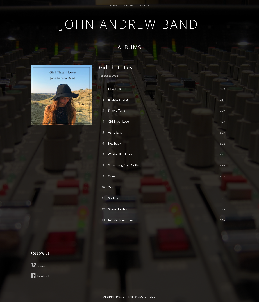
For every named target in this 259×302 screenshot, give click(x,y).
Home (113, 5)
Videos (145, 5)
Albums (128, 5)
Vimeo (38, 265)
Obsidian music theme (118, 296)
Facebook (40, 275)
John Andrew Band (129, 24)
